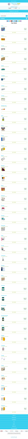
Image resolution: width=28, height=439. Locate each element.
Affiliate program (14, 428)
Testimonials (14, 419)
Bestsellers (14, 417)
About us (14, 415)
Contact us (14, 426)
